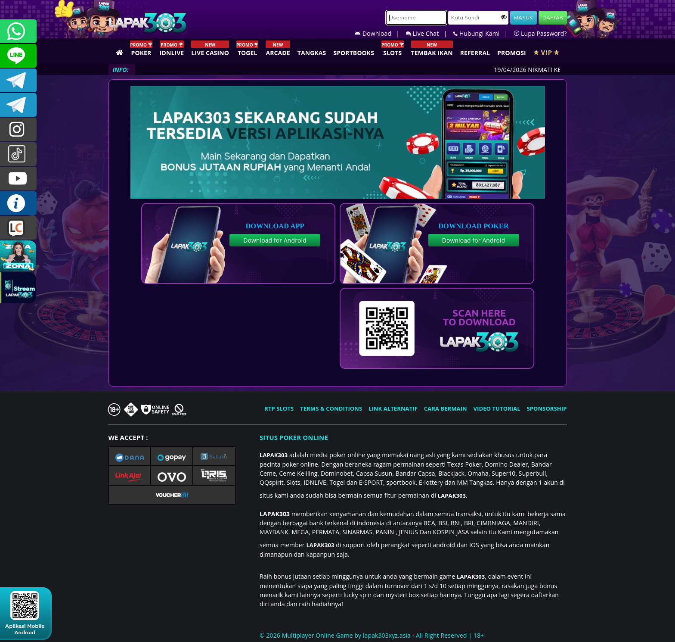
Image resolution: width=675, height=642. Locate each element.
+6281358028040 (18, 31)
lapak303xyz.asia (387, 635)
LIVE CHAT (18, 228)
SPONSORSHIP (546, 408)
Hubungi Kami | (483, 33)
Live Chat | (429, 33)
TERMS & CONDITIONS (331, 408)
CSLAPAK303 (18, 56)
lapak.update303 (18, 129)
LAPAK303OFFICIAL (18, 80)
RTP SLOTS (279, 408)
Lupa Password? (540, 33)
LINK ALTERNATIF (393, 408)
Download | (380, 33)
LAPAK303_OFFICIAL (18, 105)
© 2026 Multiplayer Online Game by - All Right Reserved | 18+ (372, 635)
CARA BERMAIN (445, 408)
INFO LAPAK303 (18, 203)
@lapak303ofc (18, 154)
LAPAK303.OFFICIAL (18, 178)
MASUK (523, 17)
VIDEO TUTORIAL (497, 408)
